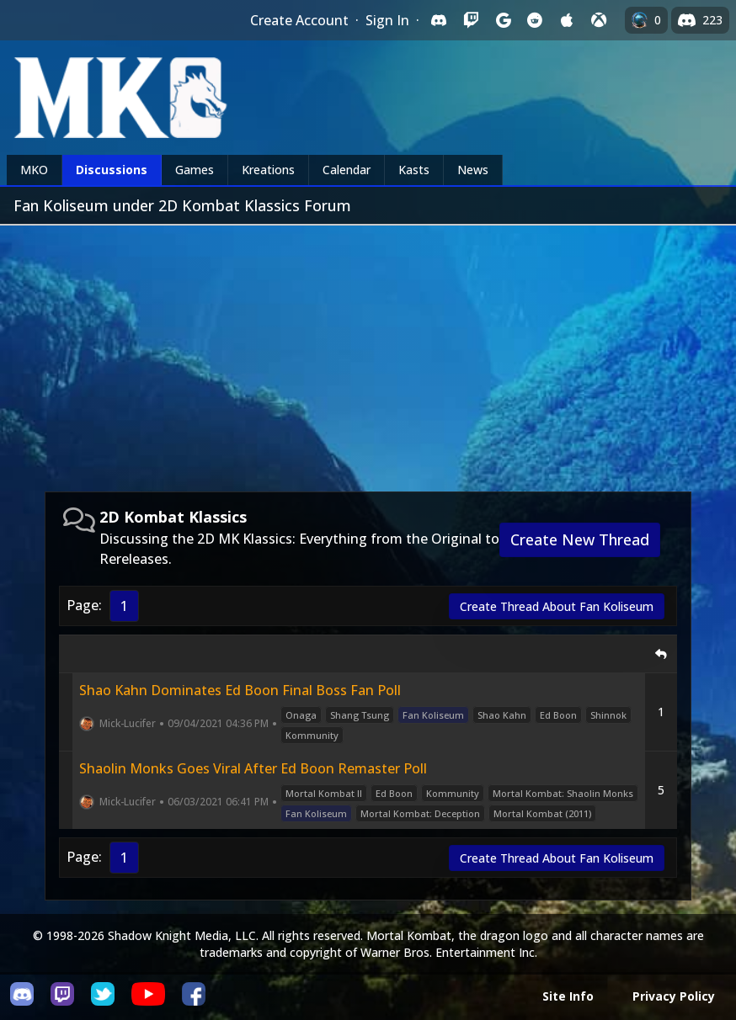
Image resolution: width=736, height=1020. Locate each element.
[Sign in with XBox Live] (598, 20)
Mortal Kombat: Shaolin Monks (563, 793)
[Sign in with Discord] (438, 20)
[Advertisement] (368, 352)
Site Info (568, 996)
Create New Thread (579, 539)
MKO (34, 170)
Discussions (111, 170)
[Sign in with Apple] (566, 20)
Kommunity (312, 735)
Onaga (301, 715)
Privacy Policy (673, 996)
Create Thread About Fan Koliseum (556, 606)
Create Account (299, 20)
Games (194, 170)
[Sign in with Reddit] (534, 20)
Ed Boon (558, 715)
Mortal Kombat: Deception (420, 813)
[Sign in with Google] (502, 20)
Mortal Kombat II (323, 793)
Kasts (413, 170)
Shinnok (608, 715)
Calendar (347, 170)
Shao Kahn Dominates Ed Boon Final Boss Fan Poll (240, 690)
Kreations (268, 170)
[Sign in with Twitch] (470, 20)
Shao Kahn (501, 715)
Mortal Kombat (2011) (542, 813)
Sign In (387, 20)
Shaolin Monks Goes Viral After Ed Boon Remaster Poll (253, 768)
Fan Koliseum (433, 715)
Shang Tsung (359, 715)
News (472, 170)
